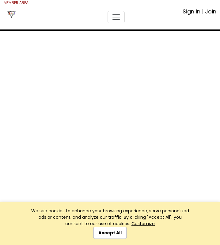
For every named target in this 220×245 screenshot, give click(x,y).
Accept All (110, 233)
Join (210, 11)
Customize (143, 224)
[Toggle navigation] (116, 17)
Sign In (191, 11)
